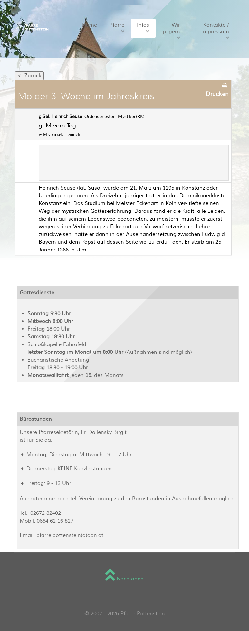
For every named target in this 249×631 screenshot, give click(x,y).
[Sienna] (31, 27)
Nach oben (124, 579)
